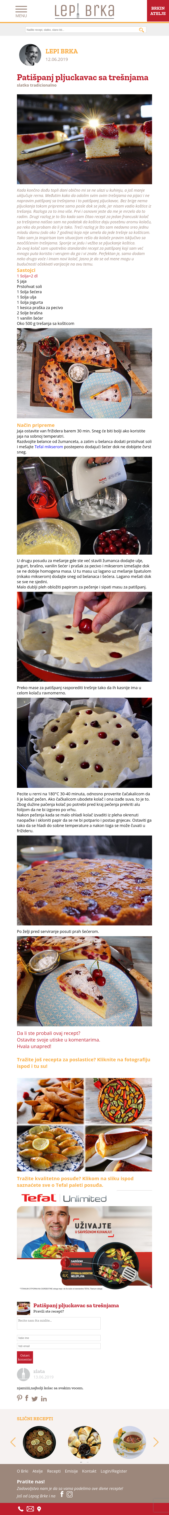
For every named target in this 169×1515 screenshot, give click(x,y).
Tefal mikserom (49, 446)
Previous (13, 1442)
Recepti (54, 1471)
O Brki (22, 1471)
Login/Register (114, 1471)
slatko (23, 85)
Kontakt (89, 1471)
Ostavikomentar (25, 1357)
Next (156, 1442)
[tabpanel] (39, 1442)
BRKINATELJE (158, 10)
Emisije (71, 1471)
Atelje (38, 1471)
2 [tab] (88, 1462)
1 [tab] (81, 1462)
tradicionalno (43, 85)
